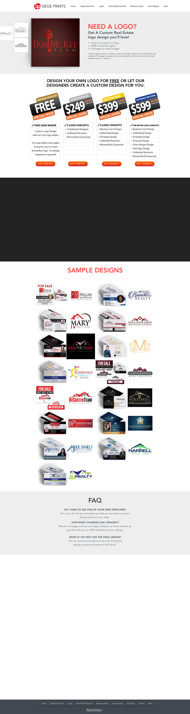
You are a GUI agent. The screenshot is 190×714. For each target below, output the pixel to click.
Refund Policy (94, 709)
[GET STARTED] (45, 163)
